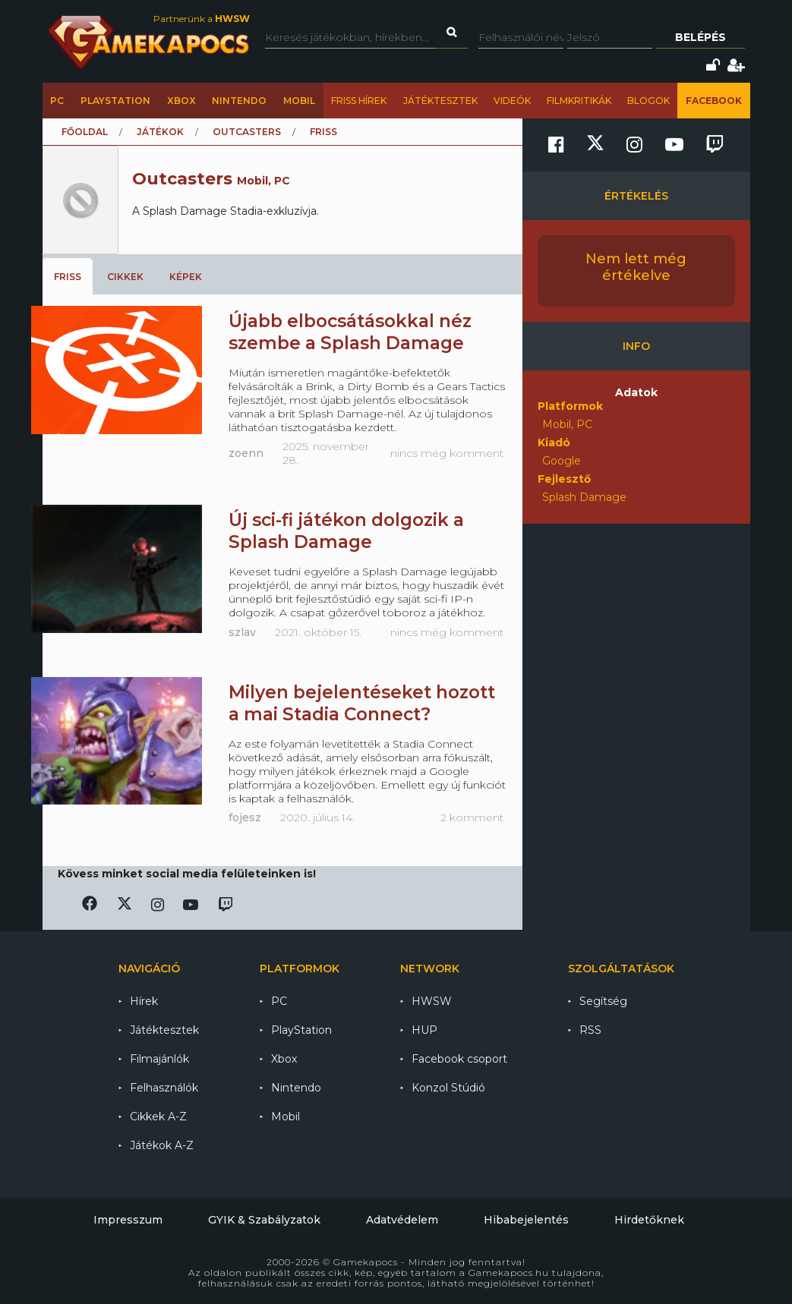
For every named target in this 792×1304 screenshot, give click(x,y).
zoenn (246, 453)
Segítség (603, 1001)
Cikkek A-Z (158, 1116)
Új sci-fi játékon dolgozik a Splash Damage (346, 531)
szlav (242, 632)
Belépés (700, 37)
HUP (424, 1030)
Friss (67, 276)
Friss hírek (359, 100)
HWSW (432, 1001)
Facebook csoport (459, 1059)
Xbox (181, 100)
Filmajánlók (159, 1059)
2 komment (471, 817)
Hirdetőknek (649, 1220)
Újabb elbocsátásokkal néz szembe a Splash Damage (350, 332)
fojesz (245, 817)
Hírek (144, 1001)
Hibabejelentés (526, 1220)
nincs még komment (446, 453)
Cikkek (125, 276)
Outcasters (247, 131)
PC (57, 100)
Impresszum (128, 1220)
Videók (512, 100)
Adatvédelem (402, 1220)
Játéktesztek (440, 100)
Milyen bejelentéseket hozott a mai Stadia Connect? (362, 703)
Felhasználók (164, 1088)
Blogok (648, 100)
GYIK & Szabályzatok (264, 1220)
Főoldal (85, 131)
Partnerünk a (201, 18)
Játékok (160, 131)
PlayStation (115, 100)
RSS (590, 1030)
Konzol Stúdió (448, 1088)
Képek (185, 276)
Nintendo (239, 100)
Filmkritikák (579, 100)
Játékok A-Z (162, 1145)
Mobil (299, 100)
